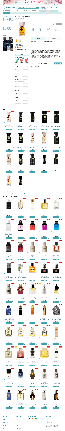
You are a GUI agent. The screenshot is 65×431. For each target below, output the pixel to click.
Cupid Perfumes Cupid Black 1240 (8, 19)
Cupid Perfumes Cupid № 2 (7, 26)
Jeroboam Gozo (32, 319)
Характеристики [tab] (53, 38)
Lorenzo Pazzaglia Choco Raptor (8, 256)
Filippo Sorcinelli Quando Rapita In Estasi (56, 320)
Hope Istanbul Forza (44, 213)
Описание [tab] (38, 38)
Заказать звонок (43, 8)
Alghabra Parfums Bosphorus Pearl (56, 213)
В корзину (9, 129)
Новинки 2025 (42, 10)
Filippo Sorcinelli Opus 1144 (9, 277)
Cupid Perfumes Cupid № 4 (7, 28)
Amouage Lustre (32, 256)
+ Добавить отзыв (58, 63)
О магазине (5, 428)
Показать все (5, 35)
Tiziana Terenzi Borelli (20, 298)
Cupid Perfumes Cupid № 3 (7, 27)
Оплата (17, 422)
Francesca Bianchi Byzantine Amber (32, 277)
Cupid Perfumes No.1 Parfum (56, 168)
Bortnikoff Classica (8, 362)
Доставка (17, 419)
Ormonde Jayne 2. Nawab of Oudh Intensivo (21, 404)
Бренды (4, 419)
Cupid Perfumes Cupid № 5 (7, 29)
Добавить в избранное (58, 19)
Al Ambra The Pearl (8, 404)
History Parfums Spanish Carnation (32, 362)
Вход (56, 4)
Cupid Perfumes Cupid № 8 (44, 168)
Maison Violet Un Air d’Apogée (44, 404)
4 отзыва (23, 359)
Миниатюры (34, 10)
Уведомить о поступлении (58, 24)
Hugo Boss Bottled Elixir (56, 404)
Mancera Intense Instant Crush (20, 213)
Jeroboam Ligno (20, 319)
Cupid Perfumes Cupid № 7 (20, 168)
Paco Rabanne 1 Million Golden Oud (44, 320)
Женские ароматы (6, 10)
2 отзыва (59, 338)
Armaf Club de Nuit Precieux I (8, 213)
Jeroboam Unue (32, 213)
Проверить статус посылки (39, 4)
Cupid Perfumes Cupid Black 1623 (9, 147)
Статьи (4, 425)
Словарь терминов (51, 19)
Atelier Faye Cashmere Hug (44, 383)
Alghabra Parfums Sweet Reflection (8, 235)
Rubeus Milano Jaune (44, 362)
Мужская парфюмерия (6, 422)
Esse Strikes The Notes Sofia (56, 277)
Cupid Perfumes (18, 109)
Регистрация (59, 4)
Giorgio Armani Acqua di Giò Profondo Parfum (20, 383)
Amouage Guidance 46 (20, 362)
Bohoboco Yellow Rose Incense (8, 383)
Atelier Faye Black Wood (56, 383)
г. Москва (8, 4)
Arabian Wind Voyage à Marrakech (56, 362)
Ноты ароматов (18, 428)
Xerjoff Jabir (32, 383)
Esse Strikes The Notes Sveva (44, 277)
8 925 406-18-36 (49, 422)
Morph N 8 (56, 298)
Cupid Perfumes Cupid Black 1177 (8, 18)
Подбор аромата (54, 10)
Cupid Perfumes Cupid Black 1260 (8, 20)
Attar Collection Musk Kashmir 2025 (44, 298)
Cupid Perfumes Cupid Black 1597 (8, 21)
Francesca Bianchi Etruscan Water (56, 256)
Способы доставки (18, 4)
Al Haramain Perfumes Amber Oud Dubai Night (9, 320)
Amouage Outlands (8, 298)
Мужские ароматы (16, 10)
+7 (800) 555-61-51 (45, 6)
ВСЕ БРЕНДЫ (59, 12)
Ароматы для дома (26, 10)
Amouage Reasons (44, 256)
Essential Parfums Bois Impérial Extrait (32, 298)
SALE (48, 10)
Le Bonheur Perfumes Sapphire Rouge (20, 256)
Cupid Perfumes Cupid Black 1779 (20, 147)
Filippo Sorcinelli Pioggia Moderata (20, 277)
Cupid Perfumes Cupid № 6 (7, 30)
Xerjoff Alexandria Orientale (32, 404)
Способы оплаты (28, 4)
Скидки (49, 4)
